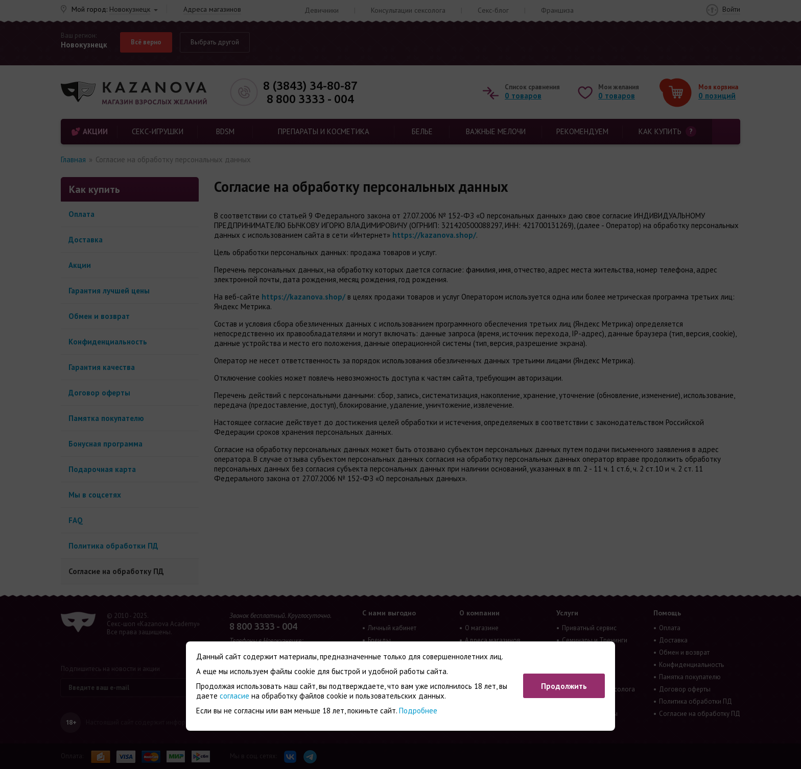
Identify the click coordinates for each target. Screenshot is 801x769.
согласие (234, 696)
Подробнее (418, 710)
